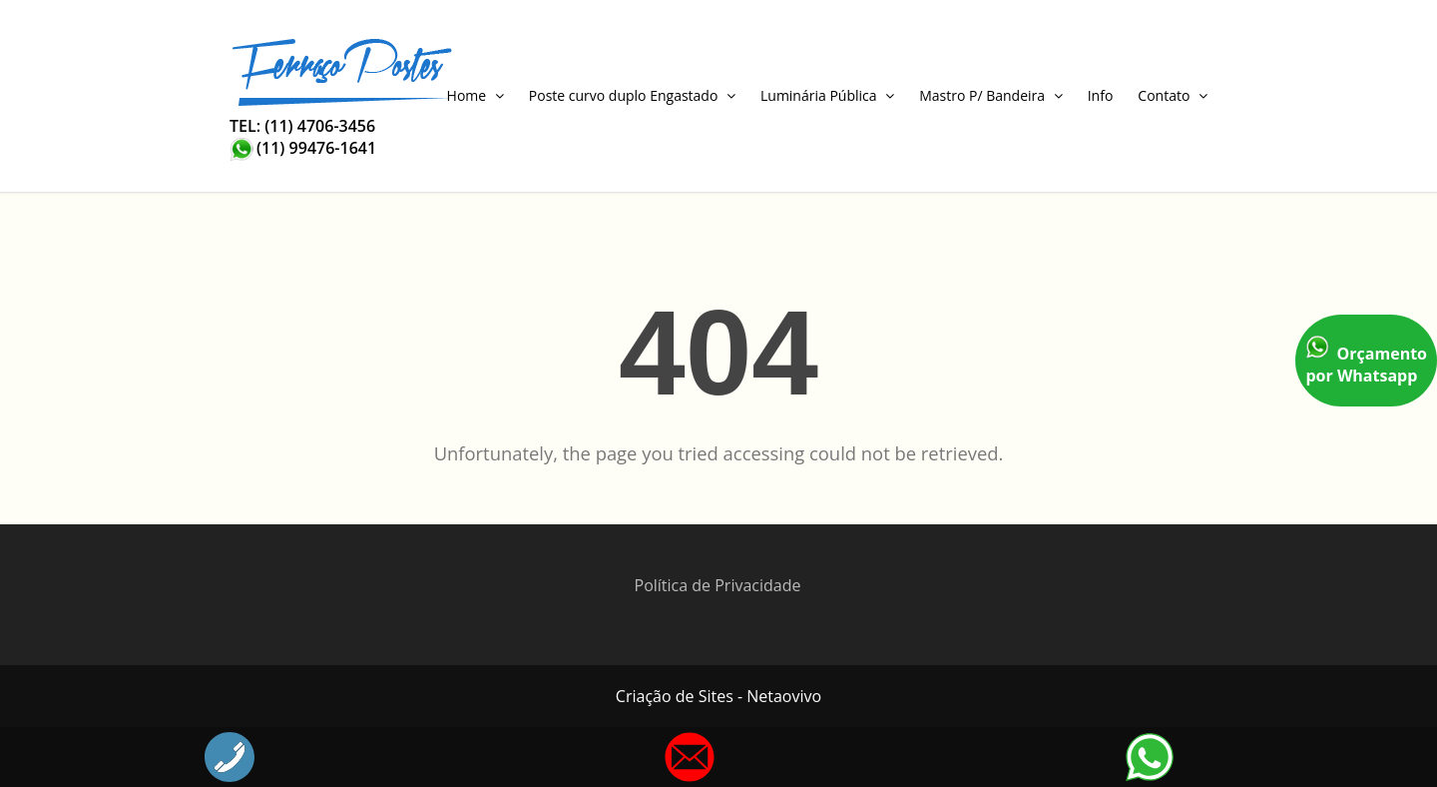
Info (1101, 95)
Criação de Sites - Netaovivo (718, 696)
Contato (1172, 95)
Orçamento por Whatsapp (1366, 361)
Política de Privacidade (718, 585)
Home (475, 95)
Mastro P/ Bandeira (991, 95)
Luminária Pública (827, 95)
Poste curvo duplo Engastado (632, 95)
